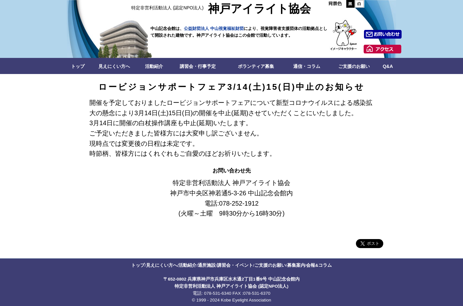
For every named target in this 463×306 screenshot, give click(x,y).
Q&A (388, 66)
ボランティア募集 (256, 66)
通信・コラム (306, 66)
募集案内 (296, 265)
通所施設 (207, 265)
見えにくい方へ (114, 66)
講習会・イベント (235, 265)
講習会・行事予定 (198, 66)
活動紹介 (154, 66)
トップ (78, 66)
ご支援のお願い (354, 66)
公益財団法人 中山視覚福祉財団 (214, 28)
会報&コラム (319, 265)
